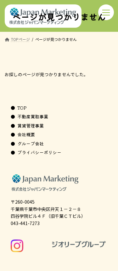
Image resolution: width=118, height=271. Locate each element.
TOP (22, 107)
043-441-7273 (25, 223)
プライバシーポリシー (39, 152)
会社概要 (26, 134)
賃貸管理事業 (30, 125)
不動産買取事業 (32, 116)
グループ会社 (30, 143)
